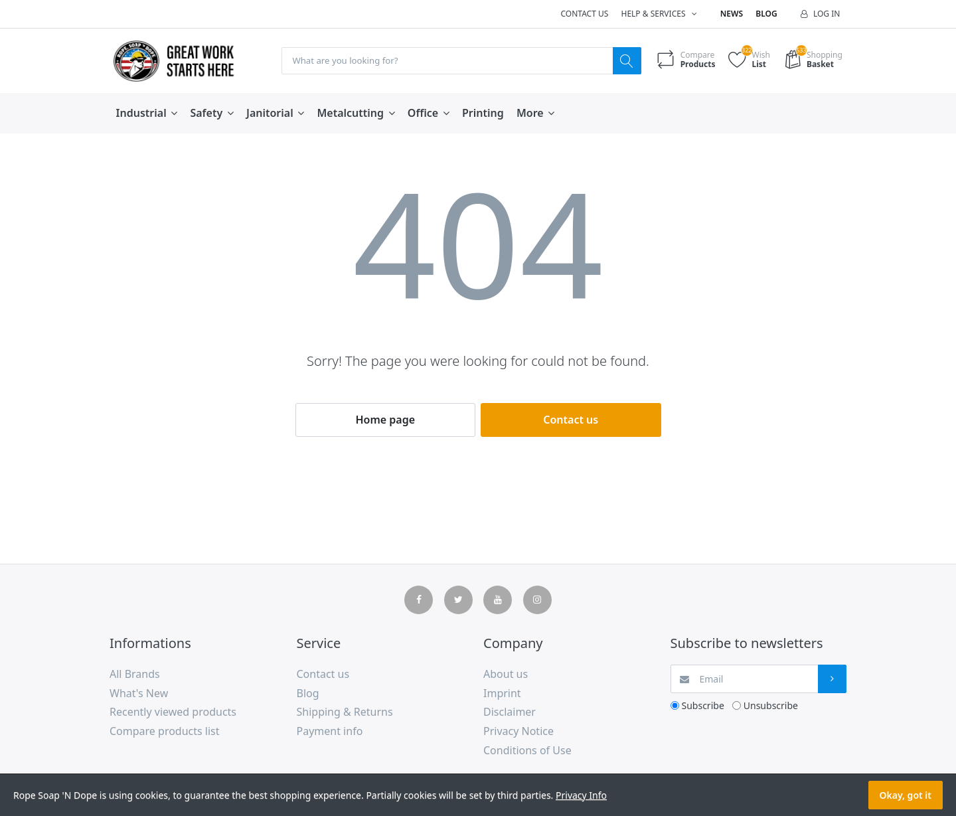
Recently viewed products (173, 712)
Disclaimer (509, 712)
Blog (766, 13)
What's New (139, 694)
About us (505, 674)
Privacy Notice (518, 731)
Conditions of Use (527, 751)
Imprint (502, 694)
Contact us (584, 13)
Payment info (330, 731)
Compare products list (165, 731)
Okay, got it (905, 795)
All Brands (135, 674)
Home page (385, 420)
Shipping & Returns (345, 712)
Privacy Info (581, 795)
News (731, 13)
